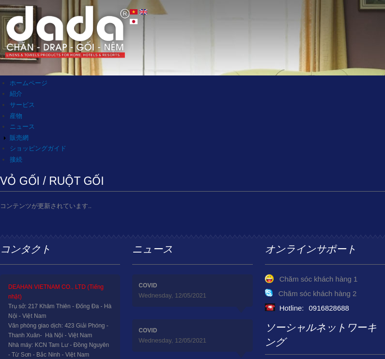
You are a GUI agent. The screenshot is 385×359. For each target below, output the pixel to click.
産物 (16, 116)
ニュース (22, 126)
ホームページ (28, 83)
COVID (148, 285)
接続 (16, 159)
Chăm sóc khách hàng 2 (317, 293)
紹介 (16, 93)
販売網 (19, 137)
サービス (22, 104)
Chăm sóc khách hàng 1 (318, 279)
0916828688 (329, 308)
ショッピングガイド (38, 148)
